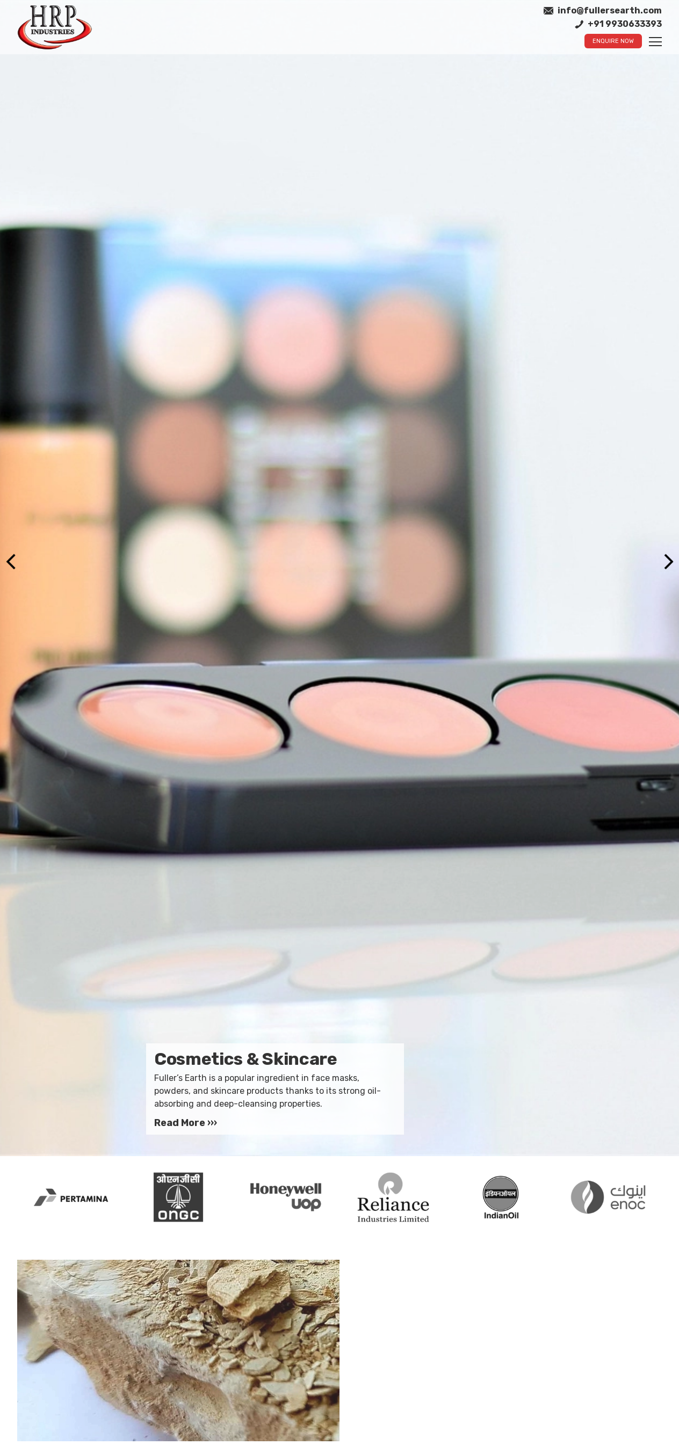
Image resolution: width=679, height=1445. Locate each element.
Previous (10, 561)
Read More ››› (185, 1123)
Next (668, 561)
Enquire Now (613, 41)
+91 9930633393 (618, 24)
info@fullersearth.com (603, 10)
